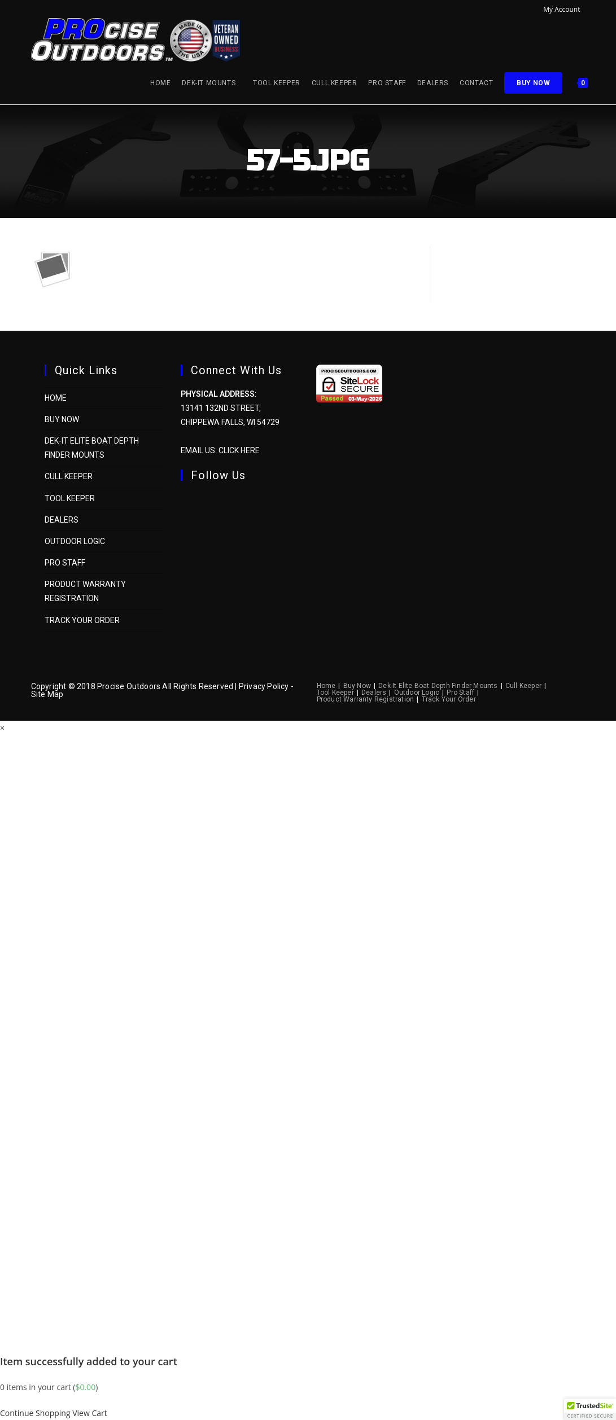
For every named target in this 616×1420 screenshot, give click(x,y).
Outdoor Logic (75, 541)
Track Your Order (82, 620)
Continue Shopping (35, 1413)
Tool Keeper (70, 498)
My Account (564, 9)
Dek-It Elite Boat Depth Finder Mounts (437, 686)
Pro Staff (65, 562)
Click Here (239, 450)
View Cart (89, 1413)
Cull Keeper (69, 476)
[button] (590, 1409)
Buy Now (62, 419)
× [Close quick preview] (2, 727)
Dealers (61, 519)
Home (56, 397)
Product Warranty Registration (365, 699)
